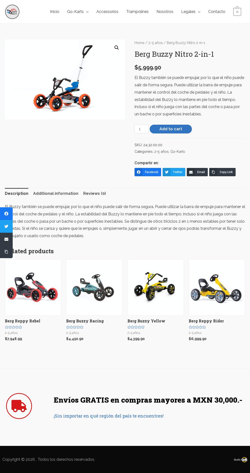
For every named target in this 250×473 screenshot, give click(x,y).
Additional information (55, 193)
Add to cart (170, 129)
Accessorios (108, 11)
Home (139, 43)
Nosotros (165, 11)
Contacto (217, 11)
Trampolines (138, 11)
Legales (189, 11)
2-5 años (155, 43)
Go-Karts (76, 11)
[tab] (16, 193)
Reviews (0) (94, 193)
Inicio (55, 11)
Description (16, 193)
